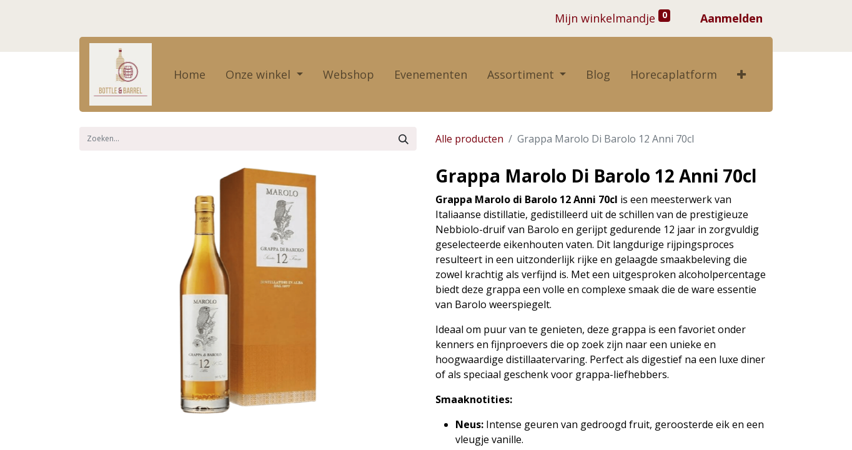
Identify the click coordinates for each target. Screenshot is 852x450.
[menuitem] (189, 74)
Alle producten (469, 139)
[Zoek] (403, 139)
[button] (741, 74)
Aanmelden (731, 18)
